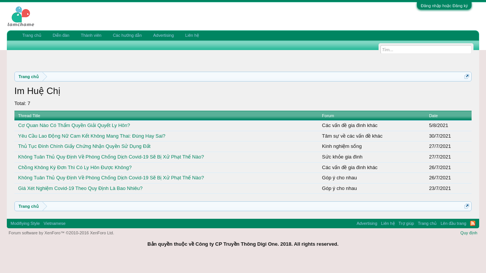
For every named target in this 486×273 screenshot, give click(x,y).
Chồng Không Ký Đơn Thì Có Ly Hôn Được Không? (75, 167)
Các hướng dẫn (127, 35)
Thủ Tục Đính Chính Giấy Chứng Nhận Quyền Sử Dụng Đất (84, 146)
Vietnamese (55, 223)
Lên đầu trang (453, 223)
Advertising (163, 35)
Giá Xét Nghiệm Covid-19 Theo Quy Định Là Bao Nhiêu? (80, 188)
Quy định (469, 233)
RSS (472, 223)
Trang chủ (31, 35)
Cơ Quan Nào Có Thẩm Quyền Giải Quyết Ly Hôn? (74, 125)
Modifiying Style (25, 223)
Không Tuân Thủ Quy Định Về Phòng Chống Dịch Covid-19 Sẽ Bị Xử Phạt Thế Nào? (111, 157)
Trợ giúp (406, 223)
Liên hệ (192, 35)
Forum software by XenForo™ (61, 233)
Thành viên (91, 35)
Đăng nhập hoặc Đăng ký (444, 5)
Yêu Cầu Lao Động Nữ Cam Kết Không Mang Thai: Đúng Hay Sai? (92, 136)
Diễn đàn (61, 35)
